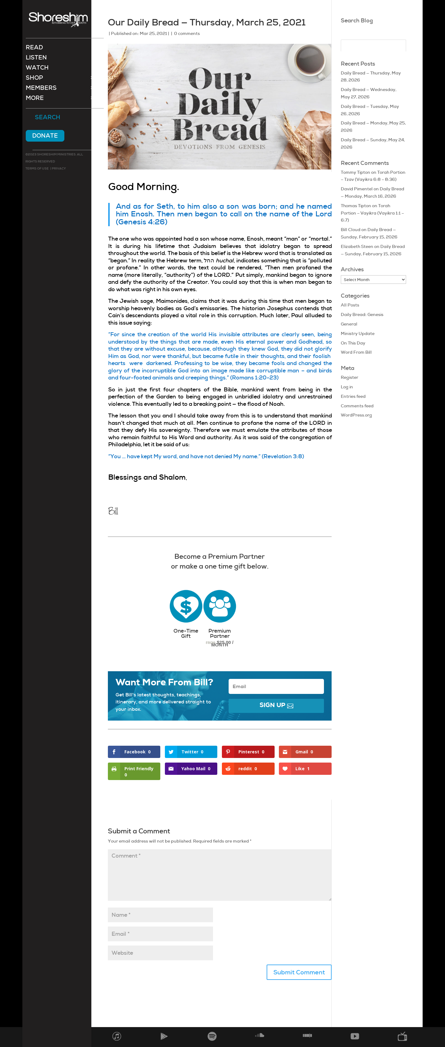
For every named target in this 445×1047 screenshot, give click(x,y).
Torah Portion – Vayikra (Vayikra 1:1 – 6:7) (372, 213)
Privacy (58, 169)
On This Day (353, 343)
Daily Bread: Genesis (362, 314)
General (349, 324)
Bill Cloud (350, 229)
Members (41, 89)
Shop (34, 79)
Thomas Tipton (356, 205)
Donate (45, 136)
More (35, 99)
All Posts (350, 305)
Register (349, 377)
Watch (37, 69)
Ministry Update (358, 333)
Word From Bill (356, 352)
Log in (347, 387)
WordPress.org (356, 415)
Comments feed (357, 406)
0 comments (187, 33)
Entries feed (353, 396)
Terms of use (37, 169)
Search (47, 118)
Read (34, 49)
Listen (36, 59)
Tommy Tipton (355, 172)
